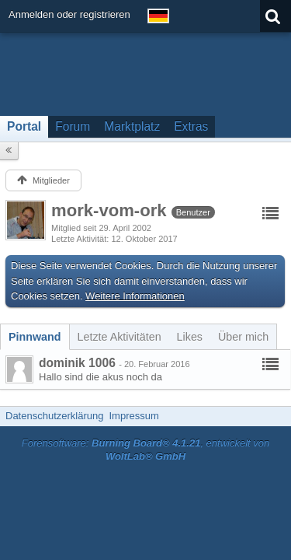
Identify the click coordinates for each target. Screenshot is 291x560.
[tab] (35, 337)
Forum (72, 126)
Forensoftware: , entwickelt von (146, 449)
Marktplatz (132, 126)
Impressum (133, 416)
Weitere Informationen (135, 296)
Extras (191, 126)
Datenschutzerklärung (54, 416)
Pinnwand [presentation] (35, 337)
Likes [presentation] (190, 337)
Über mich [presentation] (243, 337)
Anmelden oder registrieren (69, 14)
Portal (24, 126)
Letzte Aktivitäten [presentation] (119, 337)
